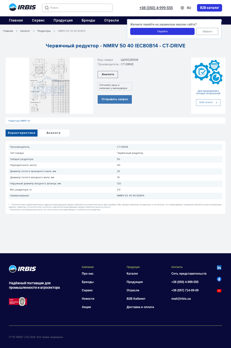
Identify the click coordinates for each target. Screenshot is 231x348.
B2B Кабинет (136, 298)
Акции (86, 307)
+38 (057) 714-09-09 (185, 290)
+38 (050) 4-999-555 (156, 8)
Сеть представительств (188, 273)
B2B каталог (209, 8)
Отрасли (111, 20)
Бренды (88, 20)
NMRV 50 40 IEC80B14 (71, 31)
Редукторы (44, 31)
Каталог (25, 31)
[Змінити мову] (189, 8)
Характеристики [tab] (21, 133)
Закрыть (207, 31)
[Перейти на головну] (22, 8)
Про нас (88, 273)
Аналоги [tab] (53, 133)
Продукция (63, 20)
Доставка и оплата (140, 307)
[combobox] (77, 8)
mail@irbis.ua (181, 298)
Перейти (162, 31)
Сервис (38, 20)
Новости (88, 298)
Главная (16, 20)
